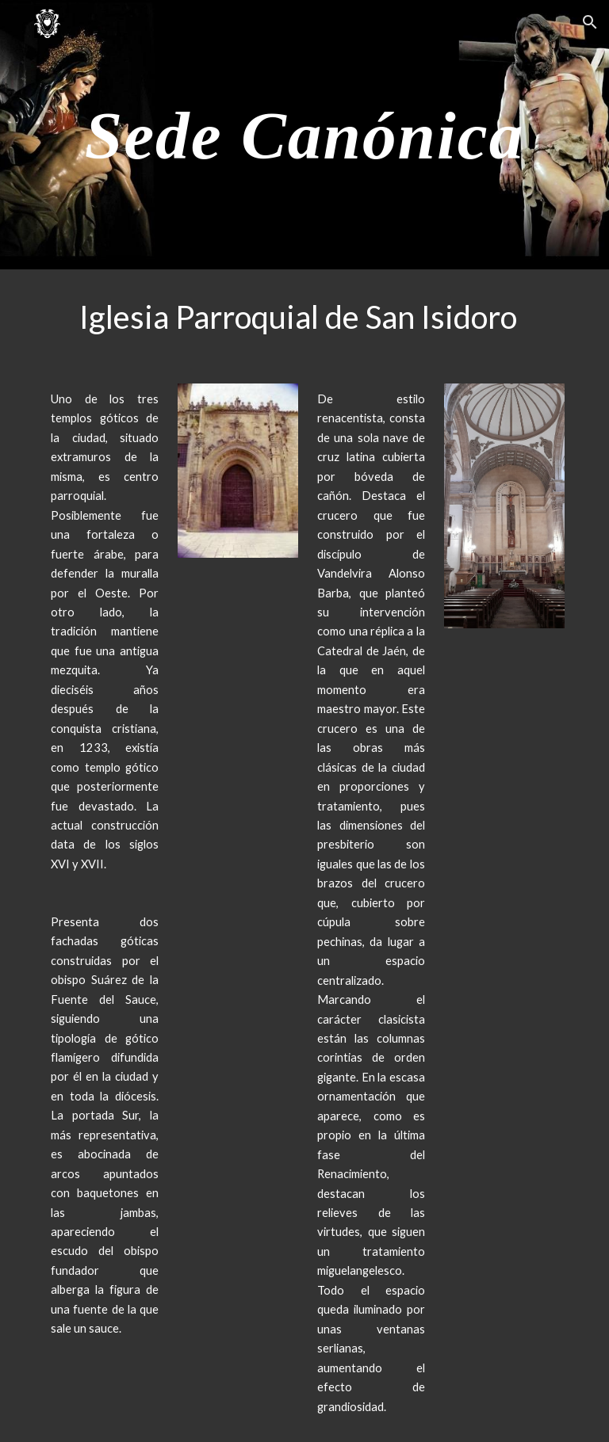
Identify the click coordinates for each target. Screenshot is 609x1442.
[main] (304, 134)
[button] (590, 22)
